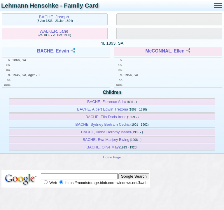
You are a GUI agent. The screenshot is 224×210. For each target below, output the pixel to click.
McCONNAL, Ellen (164, 50)
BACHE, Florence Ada (106, 101)
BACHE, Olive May (103, 147)
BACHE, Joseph (54, 17)
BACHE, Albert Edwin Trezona (102, 109)
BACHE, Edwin (53, 50)
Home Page (112, 157)
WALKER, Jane (53, 31)
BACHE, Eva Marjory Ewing (106, 139)
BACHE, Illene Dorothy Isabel (106, 132)
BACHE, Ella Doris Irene (106, 117)
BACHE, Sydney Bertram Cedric (103, 124)
